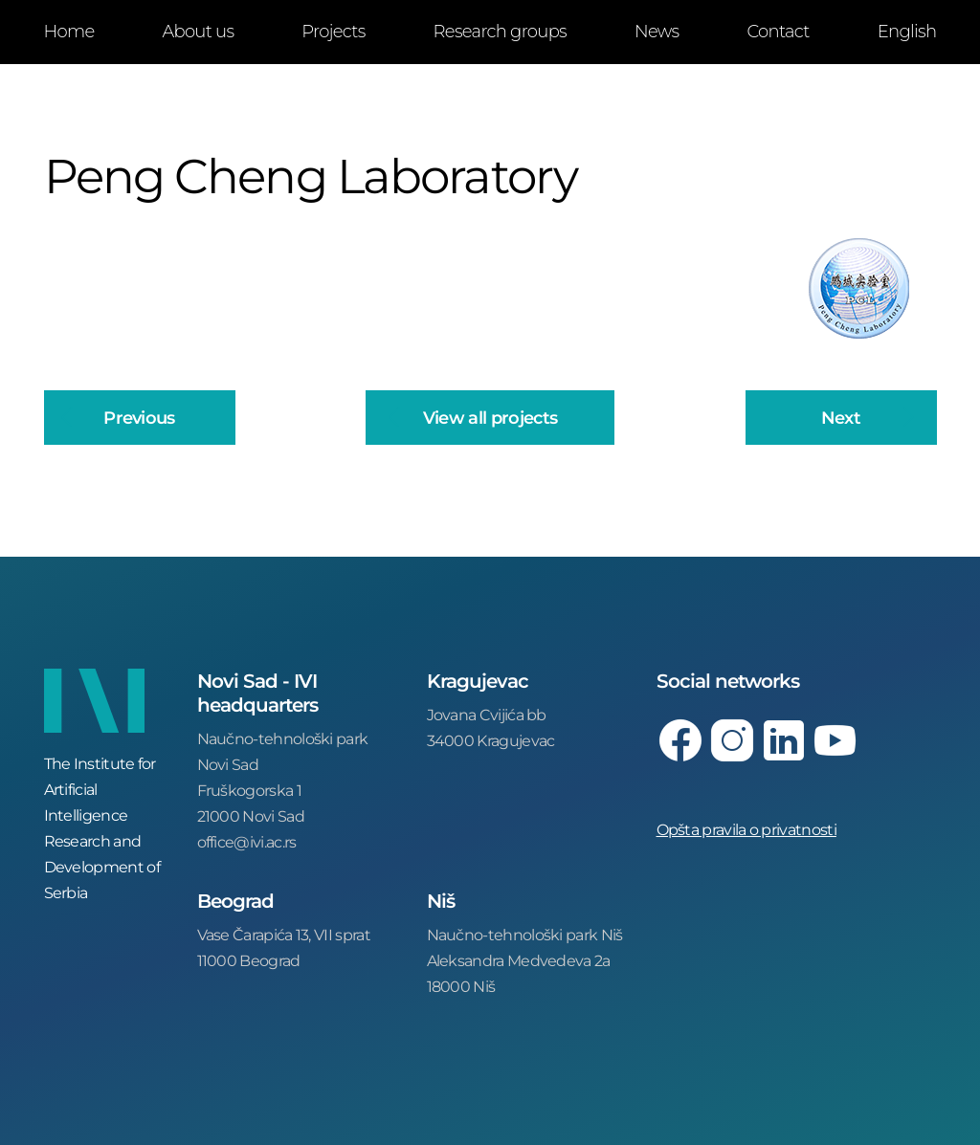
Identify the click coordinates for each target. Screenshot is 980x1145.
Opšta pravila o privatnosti (746, 829)
